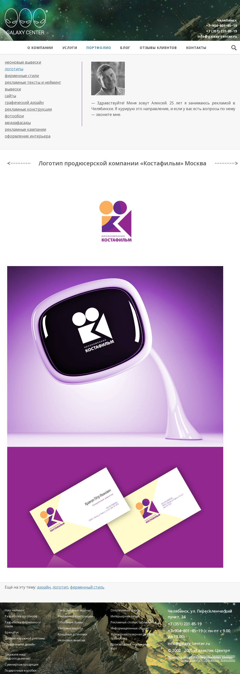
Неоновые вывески (23, 62)
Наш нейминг (15, 610)
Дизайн (44, 587)
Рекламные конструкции (28, 109)
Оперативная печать (125, 610)
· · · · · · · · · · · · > (226, 163)
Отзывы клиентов (158, 47)
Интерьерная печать (125, 616)
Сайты (10, 95)
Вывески (13, 89)
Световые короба (70, 628)
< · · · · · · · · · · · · (18, 163)
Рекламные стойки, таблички (131, 622)
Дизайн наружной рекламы (25, 638)
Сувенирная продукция (21, 664)
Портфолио (98, 47)
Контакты (196, 47)
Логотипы (14, 69)
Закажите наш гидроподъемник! (17, 656)
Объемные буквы (70, 622)
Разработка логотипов (21, 616)
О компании (40, 47)
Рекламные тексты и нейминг (33, 82)
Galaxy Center (26, 21)
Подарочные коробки (20, 670)
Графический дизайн (24, 102)
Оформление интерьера (27, 136)
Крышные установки (72, 634)
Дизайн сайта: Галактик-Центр (213, 656)
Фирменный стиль (87, 587)
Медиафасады (18, 122)
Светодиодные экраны (74, 610)
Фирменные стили (22, 75)
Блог (125, 47)
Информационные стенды (130, 628)
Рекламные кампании (25, 129)
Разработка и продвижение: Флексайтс (208, 660)
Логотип (60, 587)
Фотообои (14, 116)
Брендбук (12, 632)
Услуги (69, 47)
